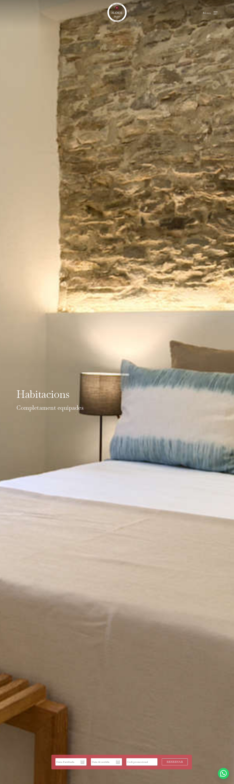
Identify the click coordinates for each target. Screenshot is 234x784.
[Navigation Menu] (210, 12)
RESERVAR (175, 762)
